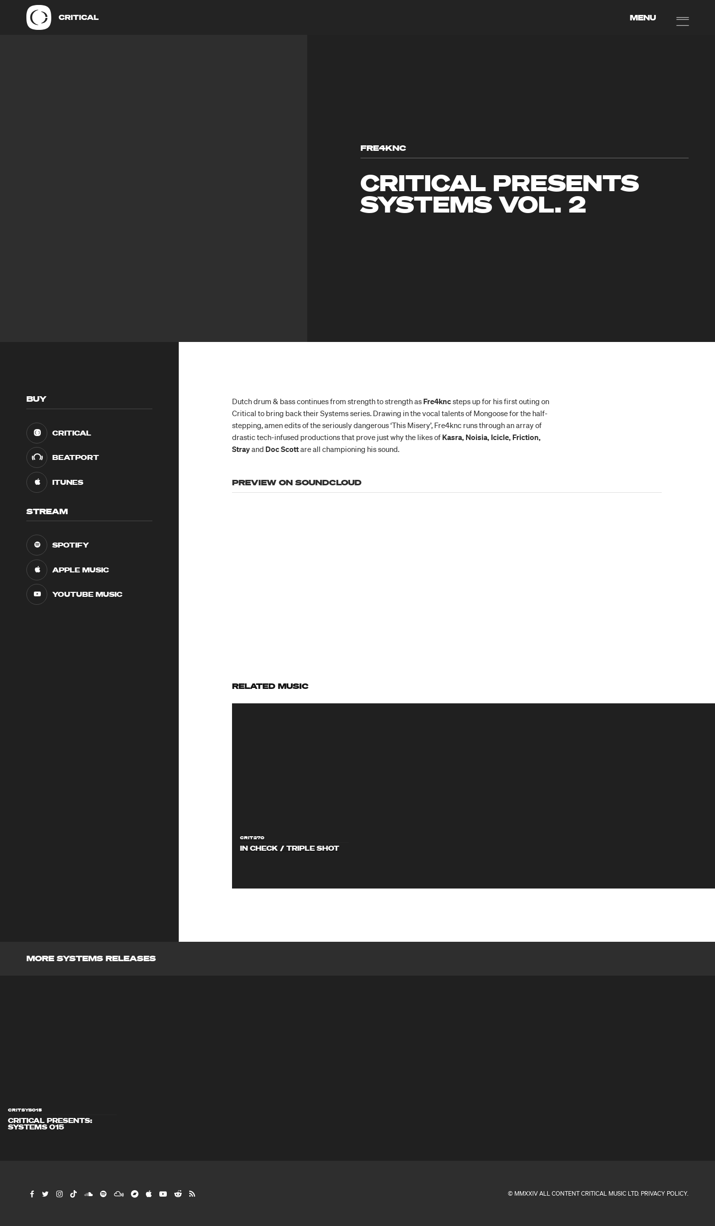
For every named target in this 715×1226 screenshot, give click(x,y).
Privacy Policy (664, 1193)
